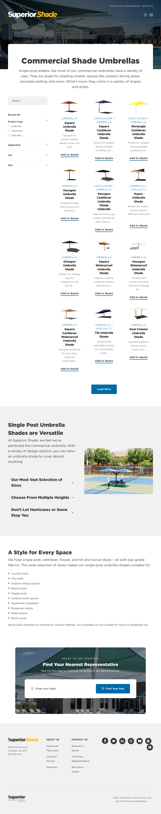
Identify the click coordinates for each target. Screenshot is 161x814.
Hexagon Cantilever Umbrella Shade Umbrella (104, 201)
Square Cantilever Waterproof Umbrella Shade (69, 336)
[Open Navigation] (151, 15)
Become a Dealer (78, 769)
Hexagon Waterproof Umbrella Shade (138, 267)
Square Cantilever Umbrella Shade (104, 132)
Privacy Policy (140, 798)
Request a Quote (77, 748)
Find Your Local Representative (124, 6)
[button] (42, 482)
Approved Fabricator (52, 748)
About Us (52, 740)
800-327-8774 (147, 6)
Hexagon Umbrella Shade (69, 194)
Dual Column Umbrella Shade (139, 333)
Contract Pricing (51, 758)
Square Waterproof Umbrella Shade (104, 267)
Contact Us (80, 740)
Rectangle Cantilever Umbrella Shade (138, 132)
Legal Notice (126, 798)
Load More (104, 389)
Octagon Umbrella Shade (69, 265)
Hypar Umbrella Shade (138, 197)
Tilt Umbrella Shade (104, 334)
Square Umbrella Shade (69, 126)
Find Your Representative (80, 758)
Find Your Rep (113, 688)
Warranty (51, 767)
